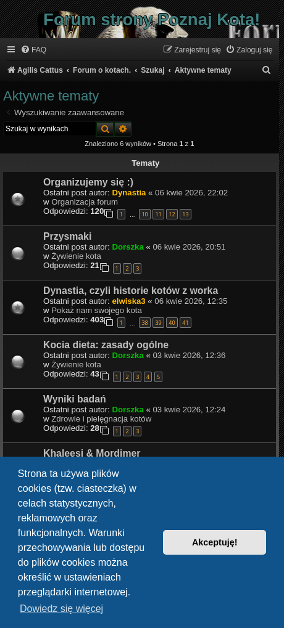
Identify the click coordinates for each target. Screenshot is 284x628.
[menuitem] (33, 50)
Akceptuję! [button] (215, 542)
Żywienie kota (76, 256)
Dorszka (127, 246)
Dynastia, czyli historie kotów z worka (130, 290)
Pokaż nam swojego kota (96, 310)
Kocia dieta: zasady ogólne (106, 345)
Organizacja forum (84, 201)
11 (158, 214)
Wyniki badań (74, 399)
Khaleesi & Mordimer (91, 453)
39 (158, 323)
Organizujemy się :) (88, 182)
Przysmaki (67, 236)
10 (144, 214)
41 (185, 323)
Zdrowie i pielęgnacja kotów (101, 418)
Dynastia (129, 192)
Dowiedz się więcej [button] (61, 608)
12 (172, 214)
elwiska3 (128, 301)
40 (172, 323)
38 (144, 323)
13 (185, 214)
